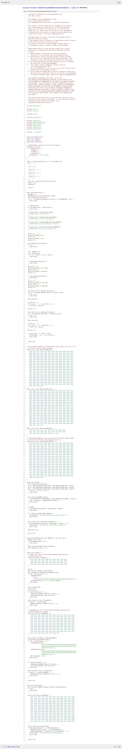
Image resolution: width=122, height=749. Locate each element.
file (55, 11)
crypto (73, 7)
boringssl (26, 7)
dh (78, 7)
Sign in (118, 2)
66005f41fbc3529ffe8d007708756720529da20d (53, 7)
